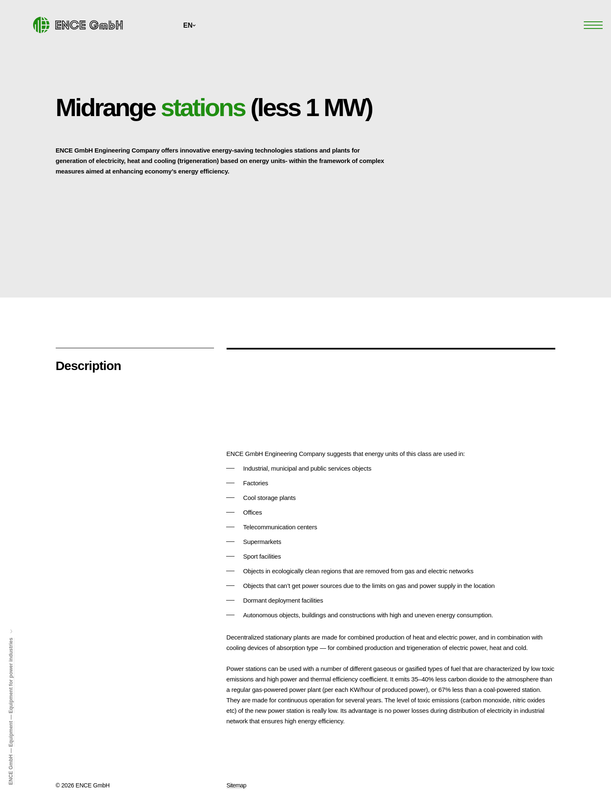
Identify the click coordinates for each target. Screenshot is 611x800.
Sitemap (236, 785)
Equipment (11, 734)
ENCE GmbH (11, 769)
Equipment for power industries (11, 676)
